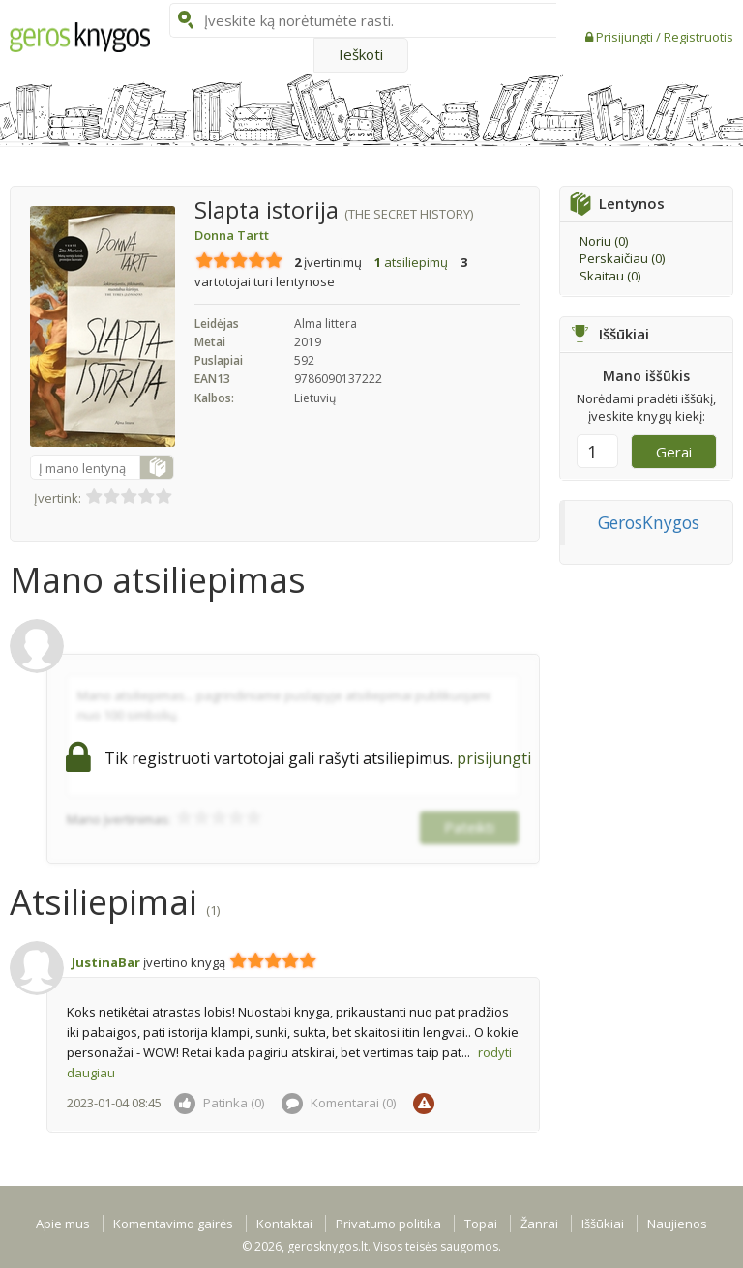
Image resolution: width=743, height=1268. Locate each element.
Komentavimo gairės (173, 1223)
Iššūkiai (602, 1223)
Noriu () (604, 241)
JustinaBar (106, 962)
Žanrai (539, 1223)
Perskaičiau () (622, 258)
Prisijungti (626, 36)
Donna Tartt (231, 235)
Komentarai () (339, 1102)
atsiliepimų (411, 262)
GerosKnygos (648, 522)
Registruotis (698, 36)
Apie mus (63, 1223)
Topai (480, 1223)
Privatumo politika (388, 1223)
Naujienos (677, 1223)
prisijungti (494, 758)
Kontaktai (284, 1223)
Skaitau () (610, 275)
